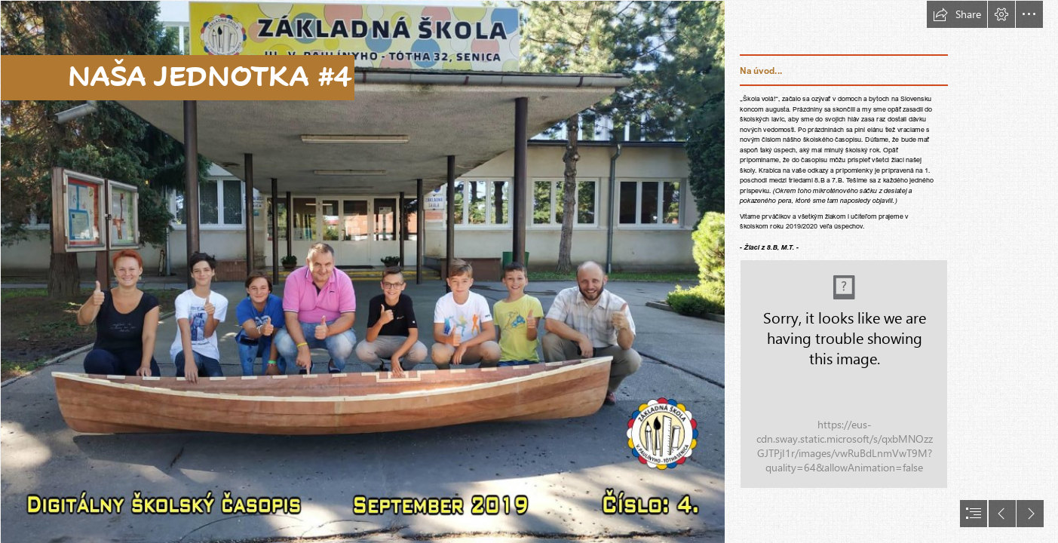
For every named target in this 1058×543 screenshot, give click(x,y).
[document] (529, 271)
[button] (957, 14)
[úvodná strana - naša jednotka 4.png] (362, 271)
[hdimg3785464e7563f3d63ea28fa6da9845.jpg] (844, 374)
